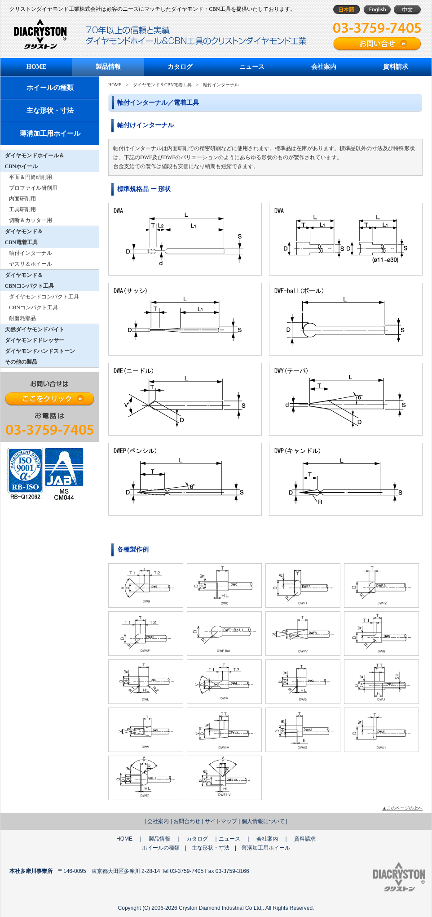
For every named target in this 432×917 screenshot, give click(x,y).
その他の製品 (21, 362)
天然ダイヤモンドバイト (34, 329)
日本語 (346, 9)
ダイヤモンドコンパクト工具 (44, 297)
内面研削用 (22, 199)
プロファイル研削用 (33, 188)
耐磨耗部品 (22, 318)
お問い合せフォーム (378, 44)
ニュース (251, 66)
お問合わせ (186, 821)
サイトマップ (221, 821)
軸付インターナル (30, 253)
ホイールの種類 (50, 87)
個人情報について (263, 821)
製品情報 (108, 66)
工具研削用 (22, 209)
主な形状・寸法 (50, 110)
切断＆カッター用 (30, 220)
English (377, 9)
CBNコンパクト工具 (33, 307)
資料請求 (395, 66)
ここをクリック (50, 399)
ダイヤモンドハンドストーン (40, 351)
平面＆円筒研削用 (30, 177)
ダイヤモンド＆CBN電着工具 (162, 84)
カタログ (180, 66)
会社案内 (323, 66)
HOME (36, 66)
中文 (407, 9)
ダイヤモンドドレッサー (34, 340)
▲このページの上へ (402, 808)
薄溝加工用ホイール (50, 133)
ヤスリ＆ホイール (30, 264)
